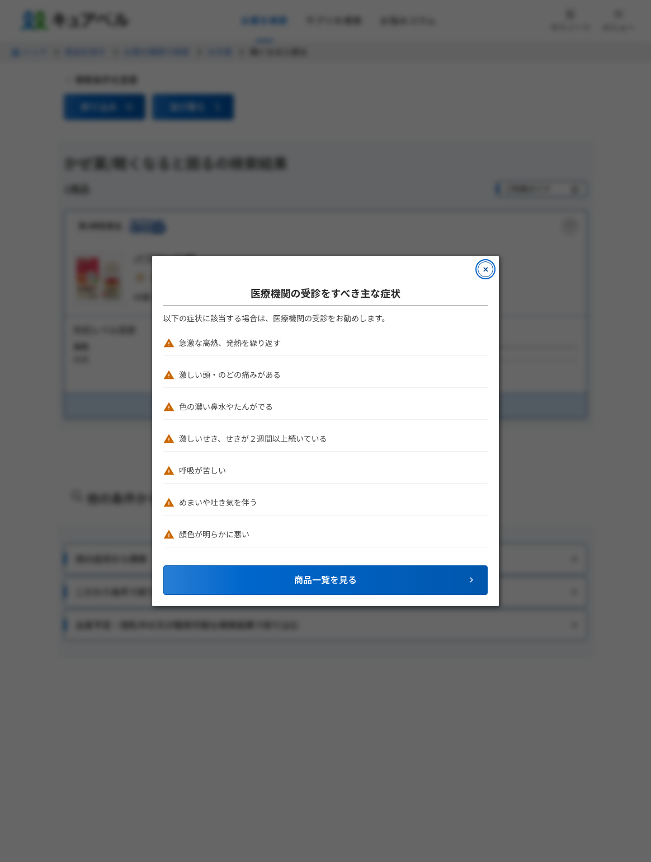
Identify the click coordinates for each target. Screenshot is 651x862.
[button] (325, 580)
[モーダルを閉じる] (485, 269)
